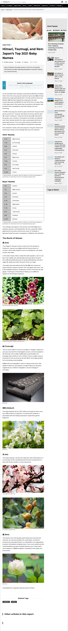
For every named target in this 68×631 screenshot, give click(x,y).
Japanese (45, 5)
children (6, 602)
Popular (59, 5)
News (24, 5)
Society (18, 62)
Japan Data (17, 5)
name (14, 602)
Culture (26, 62)
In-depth (9, 5)
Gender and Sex (8, 62)
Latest (3, 5)
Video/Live (37, 5)
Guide (30, 5)
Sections (52, 5)
